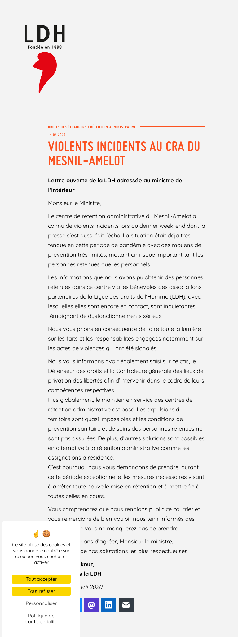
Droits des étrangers (67, 126)
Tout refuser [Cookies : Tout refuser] (41, 591)
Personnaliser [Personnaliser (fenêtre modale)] (41, 603)
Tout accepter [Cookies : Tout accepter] (41, 579)
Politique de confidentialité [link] (41, 618)
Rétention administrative (113, 126)
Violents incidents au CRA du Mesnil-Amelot (124, 153)
